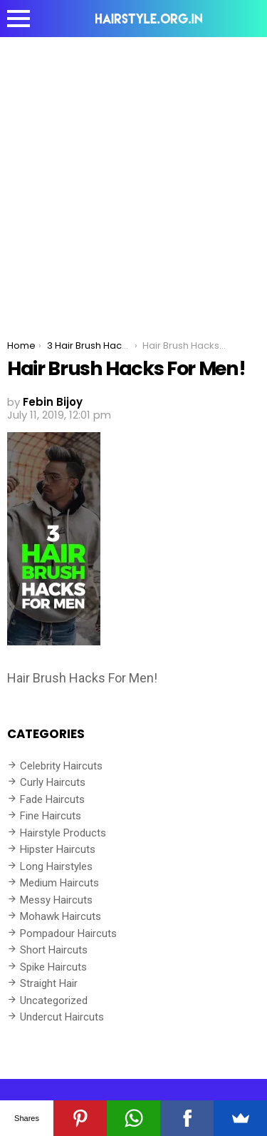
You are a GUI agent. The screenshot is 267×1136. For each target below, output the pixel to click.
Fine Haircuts (50, 815)
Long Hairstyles (56, 866)
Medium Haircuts (59, 882)
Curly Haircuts (52, 782)
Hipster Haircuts (57, 849)
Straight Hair (49, 983)
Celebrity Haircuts (61, 765)
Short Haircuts (54, 949)
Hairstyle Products (63, 833)
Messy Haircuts (56, 900)
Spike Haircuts (53, 967)
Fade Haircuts (52, 799)
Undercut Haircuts (62, 1016)
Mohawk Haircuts (60, 916)
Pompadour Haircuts (68, 933)
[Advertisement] (133, 178)
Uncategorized (54, 1000)
